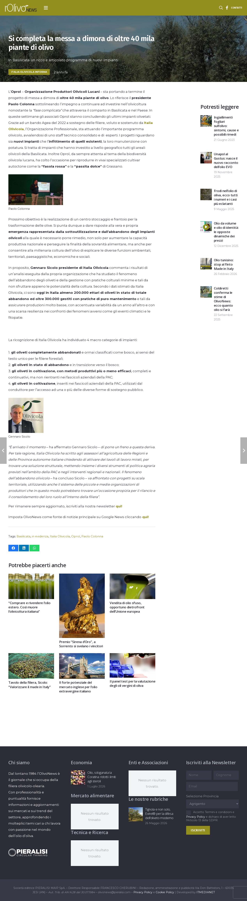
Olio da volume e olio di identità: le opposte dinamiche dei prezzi (226, 232)
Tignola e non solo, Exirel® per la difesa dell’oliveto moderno (159, 813)
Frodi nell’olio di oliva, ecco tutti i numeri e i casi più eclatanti (226, 197)
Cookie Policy (165, 892)
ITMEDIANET (205, 892)
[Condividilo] (13, 548)
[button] (46, 8)
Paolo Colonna (92, 536)
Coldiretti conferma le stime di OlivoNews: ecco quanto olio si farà (223, 299)
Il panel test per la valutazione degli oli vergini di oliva (132, 683)
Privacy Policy (195, 817)
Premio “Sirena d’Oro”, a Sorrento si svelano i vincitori (81, 644)
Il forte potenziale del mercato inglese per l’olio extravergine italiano (78, 686)
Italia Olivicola (60, 536)
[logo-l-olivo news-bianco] (21, 8)
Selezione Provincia (202, 796)
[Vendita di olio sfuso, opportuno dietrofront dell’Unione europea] (132, 577)
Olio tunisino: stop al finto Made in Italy (224, 264)
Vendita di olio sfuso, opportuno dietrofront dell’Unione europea (127, 607)
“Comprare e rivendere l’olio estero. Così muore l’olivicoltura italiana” (29, 607)
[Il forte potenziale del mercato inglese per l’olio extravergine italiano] (82, 656)
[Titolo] (227, 8)
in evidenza (40, 536)
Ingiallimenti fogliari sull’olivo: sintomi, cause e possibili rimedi (226, 126)
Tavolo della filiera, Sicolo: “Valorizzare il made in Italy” (29, 684)
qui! (119, 506)
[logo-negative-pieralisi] (27, 852)
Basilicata (23, 536)
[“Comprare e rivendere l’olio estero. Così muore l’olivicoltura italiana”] (31, 577)
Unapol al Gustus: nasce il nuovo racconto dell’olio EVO (226, 160)
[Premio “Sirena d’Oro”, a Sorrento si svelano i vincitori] (82, 577)
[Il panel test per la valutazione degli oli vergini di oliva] (132, 656)
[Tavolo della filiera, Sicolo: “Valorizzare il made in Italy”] (31, 656)
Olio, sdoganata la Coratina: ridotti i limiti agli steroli (102, 776)
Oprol (75, 536)
